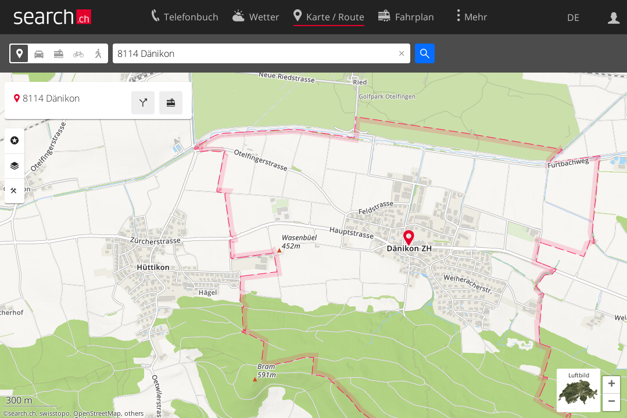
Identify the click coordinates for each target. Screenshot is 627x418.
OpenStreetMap (97, 413)
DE (573, 17)
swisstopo (55, 413)
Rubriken (14, 140)
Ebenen (14, 166)
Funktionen (14, 191)
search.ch (22, 413)
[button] (611, 385)
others (134, 413)
